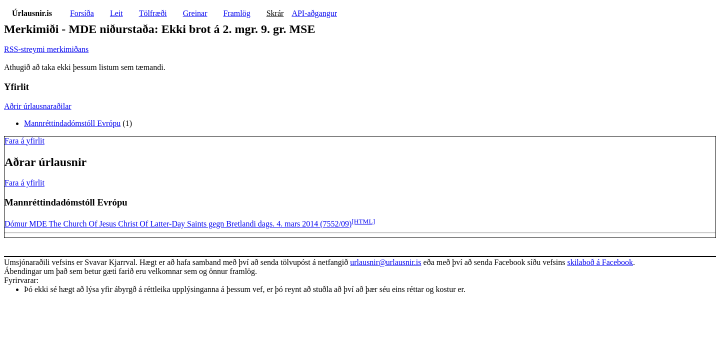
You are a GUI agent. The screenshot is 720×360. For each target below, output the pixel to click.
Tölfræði (153, 13)
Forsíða (82, 13)
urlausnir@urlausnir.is (385, 262)
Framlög (237, 13)
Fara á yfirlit (24, 140)
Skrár (275, 13)
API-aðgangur (314, 13)
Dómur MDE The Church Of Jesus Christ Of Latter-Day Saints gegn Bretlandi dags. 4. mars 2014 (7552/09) (178, 224)
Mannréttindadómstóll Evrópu (72, 123)
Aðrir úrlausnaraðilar (38, 106)
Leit (116, 13)
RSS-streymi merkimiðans (46, 49)
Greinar (195, 13)
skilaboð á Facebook (600, 262)
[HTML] (363, 221)
